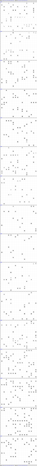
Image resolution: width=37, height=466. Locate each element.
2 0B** (1, 320)
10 (13, 0)
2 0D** (1, 378)
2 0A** (1, 291)
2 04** (1, 117)
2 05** (1, 146)
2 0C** (1, 349)
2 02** (1, 60)
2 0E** (1, 407)
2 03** (1, 89)
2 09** (1, 262)
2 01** (1, 31)
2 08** (1, 233)
